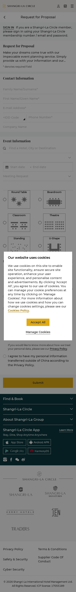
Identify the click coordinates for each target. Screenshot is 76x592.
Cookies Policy (18, 310)
